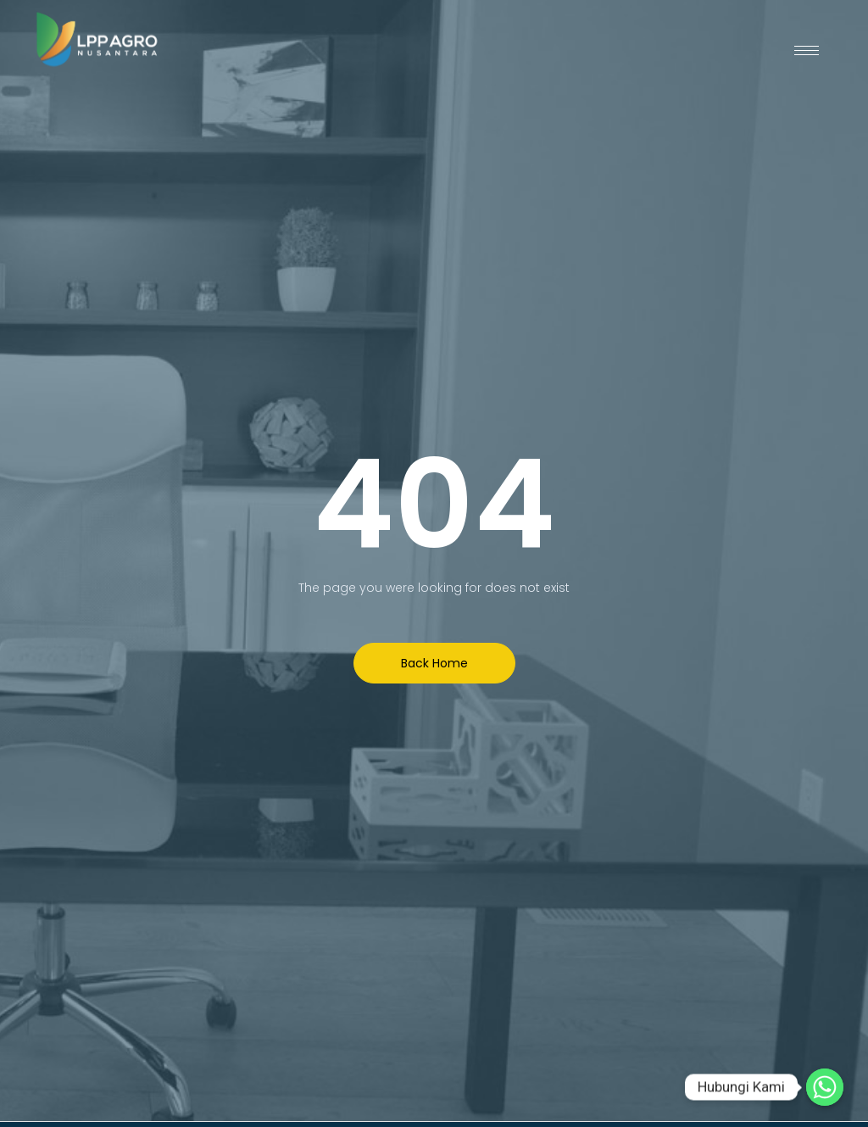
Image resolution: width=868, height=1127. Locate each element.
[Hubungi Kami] (824, 1087)
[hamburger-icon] (806, 50)
